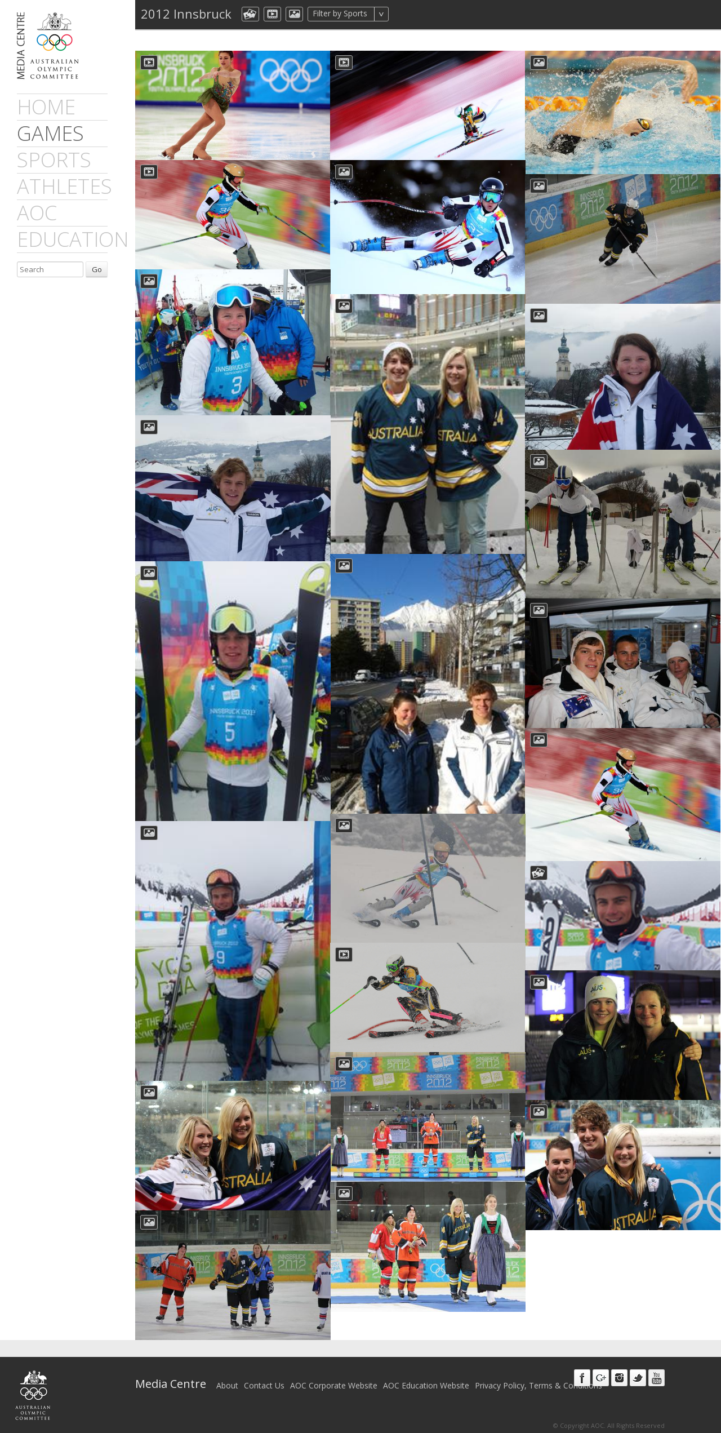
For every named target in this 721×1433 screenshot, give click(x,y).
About (227, 1385)
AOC (37, 213)
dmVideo (272, 14)
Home (46, 107)
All (403, 14)
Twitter (638, 1377)
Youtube (656, 1377)
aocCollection (250, 14)
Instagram (619, 1377)
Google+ (601, 1377)
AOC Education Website (426, 1385)
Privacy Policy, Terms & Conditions (538, 1385)
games (50, 133)
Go (97, 269)
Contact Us (264, 1385)
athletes (64, 186)
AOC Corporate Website (333, 1385)
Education (72, 239)
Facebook (582, 1377)
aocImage (294, 14)
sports (54, 160)
